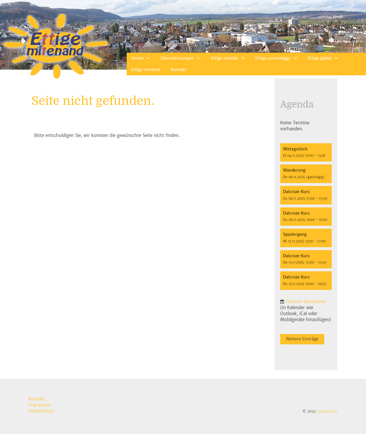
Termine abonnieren (305, 301)
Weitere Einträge (302, 338)
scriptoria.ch (327, 411)
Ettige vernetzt (145, 69)
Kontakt (178, 69)
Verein (140, 58)
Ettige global (323, 58)
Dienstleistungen (180, 58)
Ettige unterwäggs (276, 58)
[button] (306, 152)
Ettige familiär (228, 58)
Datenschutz (41, 411)
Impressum (40, 405)
